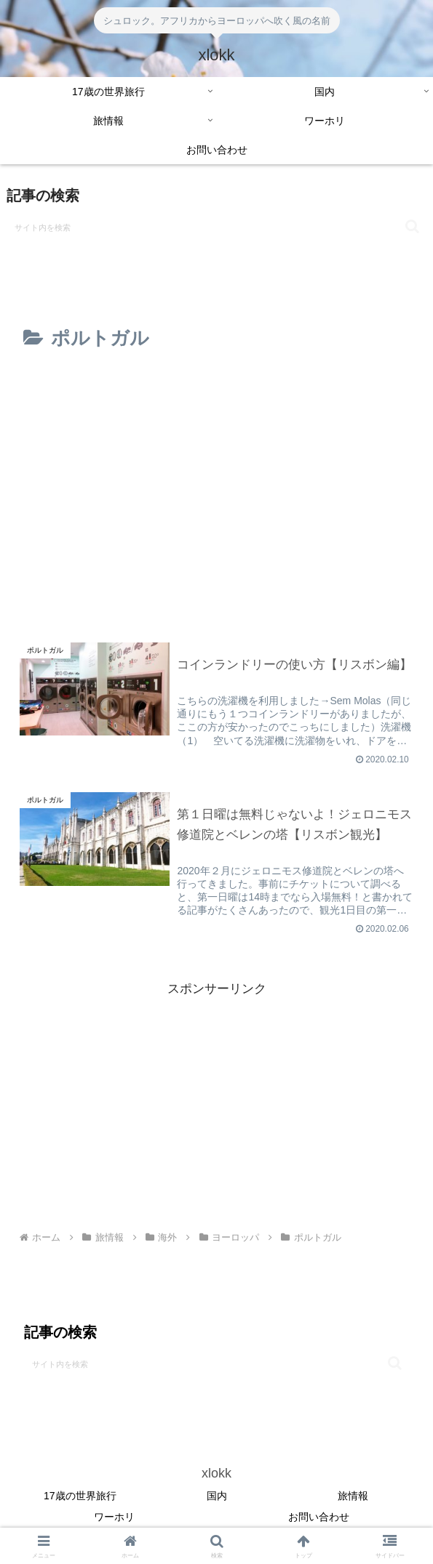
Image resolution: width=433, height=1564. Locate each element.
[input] (217, 227)
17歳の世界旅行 (80, 1496)
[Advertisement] (216, 415)
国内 (217, 1496)
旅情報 (353, 1496)
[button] (412, 226)
